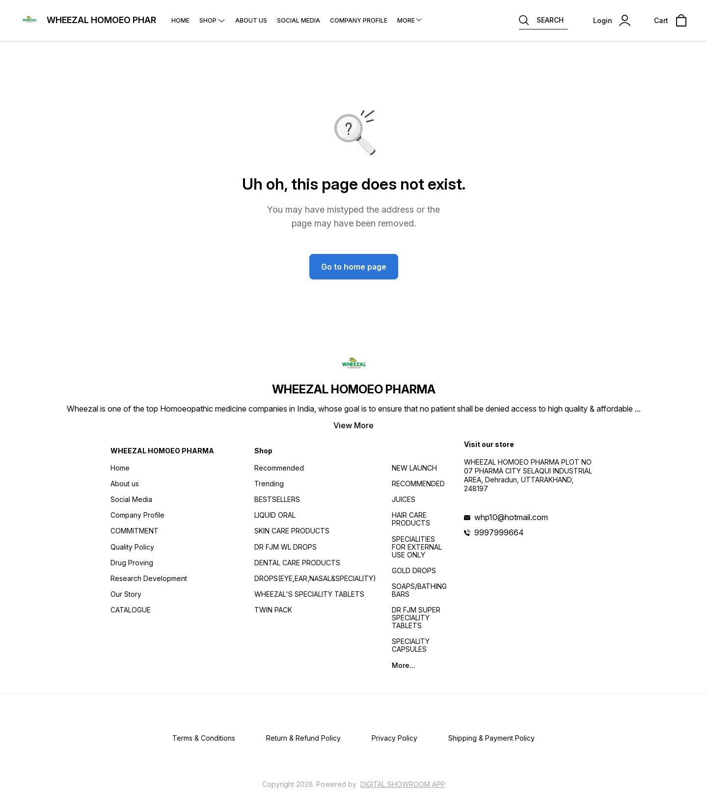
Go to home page (353, 267)
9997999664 (499, 532)
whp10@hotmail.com (511, 517)
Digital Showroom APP (402, 784)
